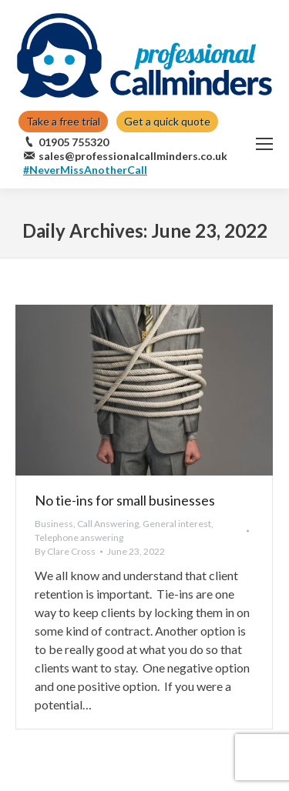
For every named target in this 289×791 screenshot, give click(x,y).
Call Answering (108, 523)
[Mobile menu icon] (264, 144)
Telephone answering (79, 537)
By (65, 551)
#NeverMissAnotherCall (85, 169)
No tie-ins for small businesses (125, 500)
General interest (177, 523)
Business (54, 523)
